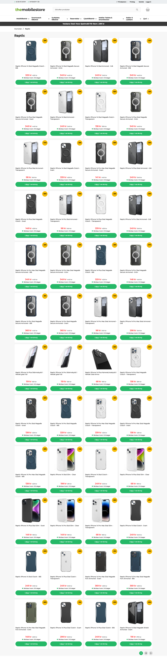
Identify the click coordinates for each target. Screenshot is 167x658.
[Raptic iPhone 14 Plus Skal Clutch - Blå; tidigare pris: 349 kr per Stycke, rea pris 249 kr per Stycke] (101, 616)
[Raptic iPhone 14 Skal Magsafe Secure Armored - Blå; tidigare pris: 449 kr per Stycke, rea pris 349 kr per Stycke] (136, 54)
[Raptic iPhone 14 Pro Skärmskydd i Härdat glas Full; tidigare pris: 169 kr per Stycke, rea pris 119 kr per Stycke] (66, 360)
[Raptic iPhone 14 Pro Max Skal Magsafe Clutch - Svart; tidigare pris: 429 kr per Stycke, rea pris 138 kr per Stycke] (136, 411)
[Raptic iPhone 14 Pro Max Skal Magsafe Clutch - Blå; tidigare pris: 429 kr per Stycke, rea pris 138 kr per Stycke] (31, 462)
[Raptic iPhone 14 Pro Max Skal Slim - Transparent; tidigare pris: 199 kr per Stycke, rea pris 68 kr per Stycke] (101, 514)
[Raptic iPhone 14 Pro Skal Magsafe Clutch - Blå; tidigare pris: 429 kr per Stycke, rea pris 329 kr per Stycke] (66, 411)
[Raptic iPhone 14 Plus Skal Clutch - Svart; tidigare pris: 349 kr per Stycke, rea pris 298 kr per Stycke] (66, 616)
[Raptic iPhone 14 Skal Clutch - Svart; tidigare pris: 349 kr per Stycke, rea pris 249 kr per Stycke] (136, 514)
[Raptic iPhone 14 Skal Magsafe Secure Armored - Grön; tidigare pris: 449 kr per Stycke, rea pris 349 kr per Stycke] (66, 54)
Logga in (148, 2)
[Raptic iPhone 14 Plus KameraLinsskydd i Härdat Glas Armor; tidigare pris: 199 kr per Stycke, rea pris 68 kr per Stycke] (101, 360)
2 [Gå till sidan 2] (145, 653)
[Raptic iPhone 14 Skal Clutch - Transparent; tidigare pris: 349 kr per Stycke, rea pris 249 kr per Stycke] (101, 462)
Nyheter (141, 2)
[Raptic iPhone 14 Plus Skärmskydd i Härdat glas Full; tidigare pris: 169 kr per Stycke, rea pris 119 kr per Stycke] (31, 360)
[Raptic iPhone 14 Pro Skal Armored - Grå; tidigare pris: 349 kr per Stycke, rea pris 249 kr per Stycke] (136, 207)
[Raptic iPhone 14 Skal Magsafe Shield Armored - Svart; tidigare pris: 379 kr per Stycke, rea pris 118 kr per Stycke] (136, 616)
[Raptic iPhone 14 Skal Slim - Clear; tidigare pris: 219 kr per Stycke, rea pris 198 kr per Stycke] (66, 462)
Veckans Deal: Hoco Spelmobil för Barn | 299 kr (83, 24)
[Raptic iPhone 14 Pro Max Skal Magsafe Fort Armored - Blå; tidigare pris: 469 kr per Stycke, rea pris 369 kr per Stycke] (136, 565)
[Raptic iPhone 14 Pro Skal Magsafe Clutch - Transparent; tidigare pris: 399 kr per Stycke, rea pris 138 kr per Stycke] (136, 360)
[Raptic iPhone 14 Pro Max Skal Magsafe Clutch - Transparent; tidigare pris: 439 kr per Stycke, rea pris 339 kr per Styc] (101, 411)
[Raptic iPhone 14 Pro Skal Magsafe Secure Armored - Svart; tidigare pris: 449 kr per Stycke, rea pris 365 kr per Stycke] (66, 309)
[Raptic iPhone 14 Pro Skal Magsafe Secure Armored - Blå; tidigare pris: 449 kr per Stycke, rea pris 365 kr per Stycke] (31, 309)
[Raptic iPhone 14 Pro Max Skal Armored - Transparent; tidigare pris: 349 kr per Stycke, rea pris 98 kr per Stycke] (101, 309)
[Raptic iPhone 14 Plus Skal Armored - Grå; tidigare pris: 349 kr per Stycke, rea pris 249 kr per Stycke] (136, 156)
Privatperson (122, 2)
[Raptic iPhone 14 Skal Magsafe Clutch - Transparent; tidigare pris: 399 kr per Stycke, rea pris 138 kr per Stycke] (101, 105)
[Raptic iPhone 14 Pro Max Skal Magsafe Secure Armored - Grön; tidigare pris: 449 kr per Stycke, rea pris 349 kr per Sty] (66, 258)
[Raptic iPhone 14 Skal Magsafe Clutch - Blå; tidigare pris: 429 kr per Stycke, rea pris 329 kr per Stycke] (31, 54)
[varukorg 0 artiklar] (148, 9)
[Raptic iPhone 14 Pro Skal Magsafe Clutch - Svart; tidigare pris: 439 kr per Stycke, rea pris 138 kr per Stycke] (31, 411)
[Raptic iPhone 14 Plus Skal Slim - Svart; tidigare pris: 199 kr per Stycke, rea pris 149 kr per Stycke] (31, 514)
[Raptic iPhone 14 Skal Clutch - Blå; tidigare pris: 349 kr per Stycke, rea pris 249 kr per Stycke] (31, 565)
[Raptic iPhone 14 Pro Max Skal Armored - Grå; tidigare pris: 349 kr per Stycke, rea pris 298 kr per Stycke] (136, 309)
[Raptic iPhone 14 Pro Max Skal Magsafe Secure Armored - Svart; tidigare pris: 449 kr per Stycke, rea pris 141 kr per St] (101, 156)
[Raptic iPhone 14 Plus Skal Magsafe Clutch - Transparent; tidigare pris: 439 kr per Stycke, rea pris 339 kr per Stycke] (101, 207)
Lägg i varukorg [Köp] (31, 82)
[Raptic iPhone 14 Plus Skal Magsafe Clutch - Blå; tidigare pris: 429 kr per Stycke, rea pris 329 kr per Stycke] (101, 258)
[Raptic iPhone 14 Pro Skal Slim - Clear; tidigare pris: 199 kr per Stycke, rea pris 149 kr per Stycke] (66, 514)
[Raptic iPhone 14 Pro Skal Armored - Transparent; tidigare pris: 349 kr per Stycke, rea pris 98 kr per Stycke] (66, 207)
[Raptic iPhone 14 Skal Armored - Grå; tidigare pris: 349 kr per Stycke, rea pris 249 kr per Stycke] (101, 54)
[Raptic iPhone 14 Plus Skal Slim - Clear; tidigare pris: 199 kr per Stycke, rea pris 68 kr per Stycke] (136, 462)
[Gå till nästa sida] (151, 653)
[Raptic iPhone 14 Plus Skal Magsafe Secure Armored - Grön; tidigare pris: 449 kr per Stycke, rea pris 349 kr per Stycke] (136, 105)
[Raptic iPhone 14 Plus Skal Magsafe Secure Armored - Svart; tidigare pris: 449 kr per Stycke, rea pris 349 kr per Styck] (31, 105)
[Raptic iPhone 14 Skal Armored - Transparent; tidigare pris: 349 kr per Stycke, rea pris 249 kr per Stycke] (66, 105)
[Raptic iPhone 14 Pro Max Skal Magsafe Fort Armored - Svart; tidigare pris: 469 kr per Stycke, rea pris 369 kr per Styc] (101, 565)
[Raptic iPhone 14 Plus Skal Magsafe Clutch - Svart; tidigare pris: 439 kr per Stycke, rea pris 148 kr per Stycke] (31, 207)
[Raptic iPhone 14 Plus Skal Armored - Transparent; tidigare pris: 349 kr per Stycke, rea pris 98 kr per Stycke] (31, 156)
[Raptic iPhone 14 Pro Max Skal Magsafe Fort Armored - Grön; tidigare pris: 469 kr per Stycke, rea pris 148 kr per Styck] (31, 616)
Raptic (27, 29)
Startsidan (18, 29)
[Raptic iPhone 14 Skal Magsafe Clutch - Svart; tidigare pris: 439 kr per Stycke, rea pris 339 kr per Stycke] (66, 156)
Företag (132, 2)
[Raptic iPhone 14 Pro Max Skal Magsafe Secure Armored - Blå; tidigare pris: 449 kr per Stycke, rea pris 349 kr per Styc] (31, 258)
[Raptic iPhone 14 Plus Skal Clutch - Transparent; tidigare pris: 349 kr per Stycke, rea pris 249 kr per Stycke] (66, 565)
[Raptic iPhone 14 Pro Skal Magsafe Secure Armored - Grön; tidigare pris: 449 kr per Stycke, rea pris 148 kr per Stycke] (136, 258)
